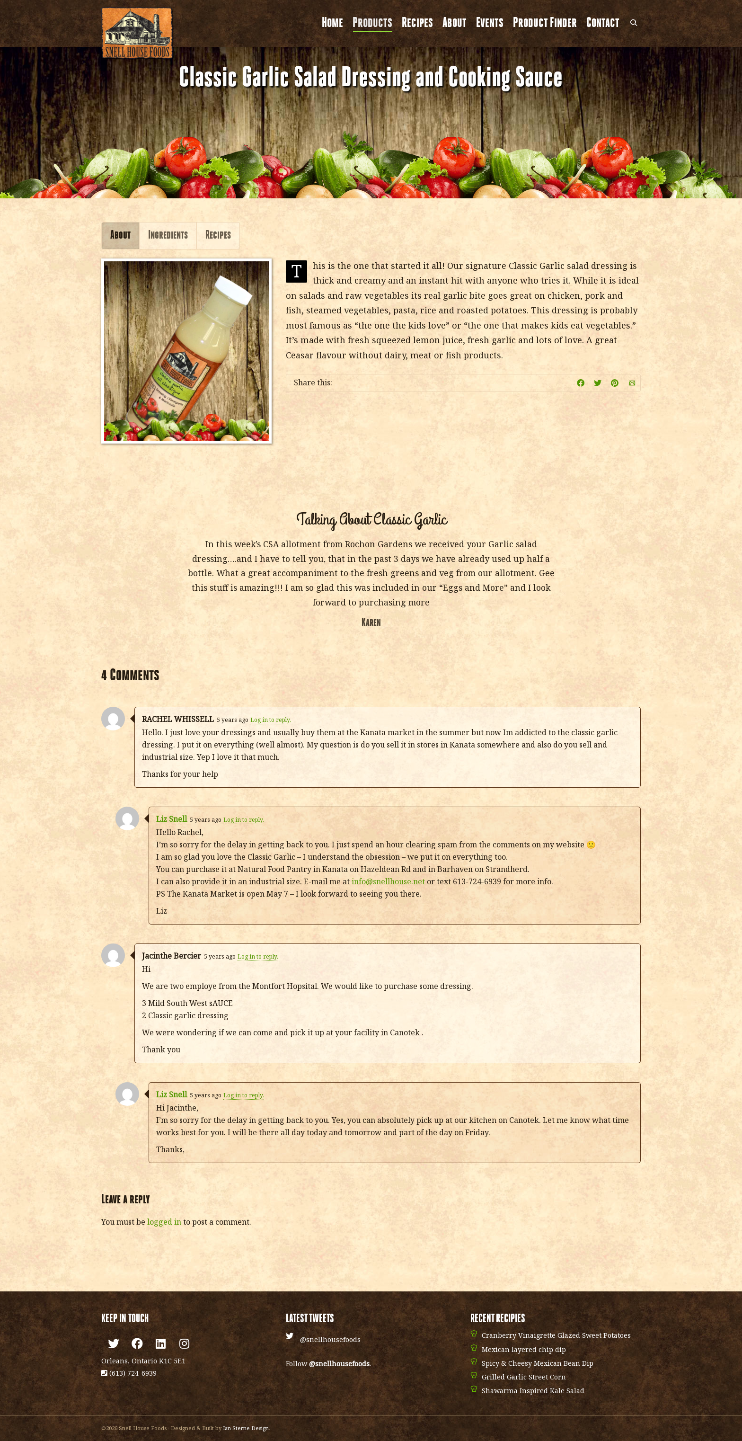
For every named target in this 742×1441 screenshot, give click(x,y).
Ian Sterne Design (246, 1428)
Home (332, 23)
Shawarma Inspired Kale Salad (533, 1391)
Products (372, 24)
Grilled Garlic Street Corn (524, 1377)
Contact (602, 23)
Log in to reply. (270, 720)
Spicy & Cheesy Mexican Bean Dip (537, 1363)
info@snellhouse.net (388, 881)
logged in (164, 1222)
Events (490, 23)
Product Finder (545, 23)
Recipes (417, 23)
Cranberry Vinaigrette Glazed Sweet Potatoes (556, 1335)
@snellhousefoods (330, 1339)
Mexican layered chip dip (524, 1349)
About (454, 23)
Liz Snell (171, 819)
